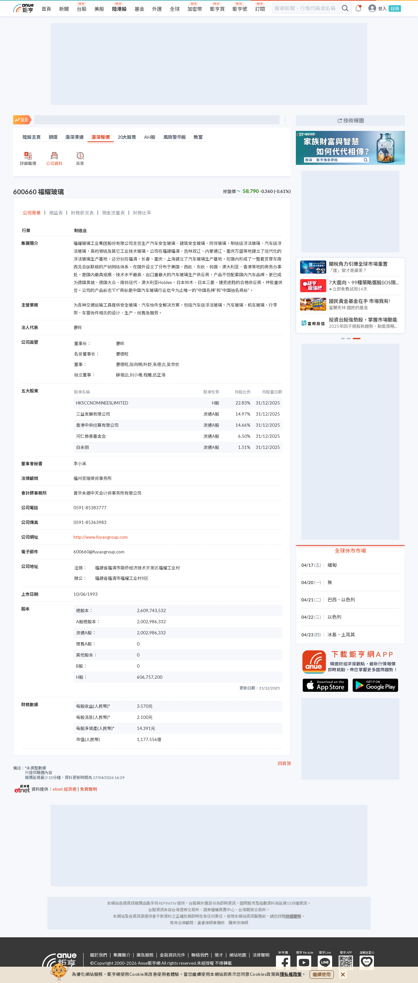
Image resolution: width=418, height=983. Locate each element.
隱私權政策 (291, 974)
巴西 (332, 599)
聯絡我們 (199, 955)
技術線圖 (353, 120)
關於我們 (98, 955)
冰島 (332, 634)
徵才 (219, 955)
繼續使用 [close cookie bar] (322, 974)
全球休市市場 (350, 550)
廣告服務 (145, 955)
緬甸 (332, 565)
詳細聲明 (293, 916)
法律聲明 (260, 955)
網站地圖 (237, 955)
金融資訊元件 (172, 955)
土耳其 (348, 634)
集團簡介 (121, 955)
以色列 (348, 599)
